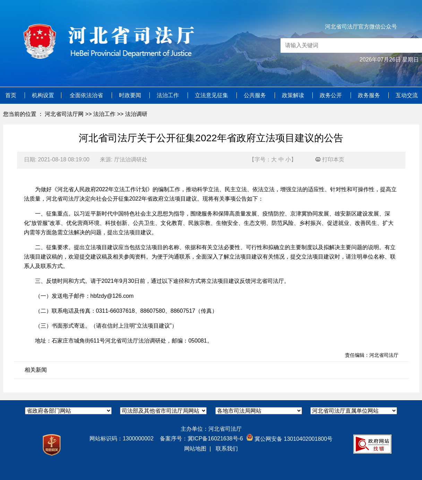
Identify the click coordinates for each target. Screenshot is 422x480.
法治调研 (136, 114)
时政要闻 (131, 95)
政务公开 (331, 95)
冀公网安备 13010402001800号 (289, 439)
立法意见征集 (212, 95)
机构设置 (43, 95)
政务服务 (369, 95)
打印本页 (330, 159)
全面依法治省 (87, 95)
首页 (11, 95)
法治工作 (168, 95)
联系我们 (227, 449)
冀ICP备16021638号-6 (215, 438)
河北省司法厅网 (64, 114)
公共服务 (255, 95)
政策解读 (293, 95)
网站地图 (195, 449)
